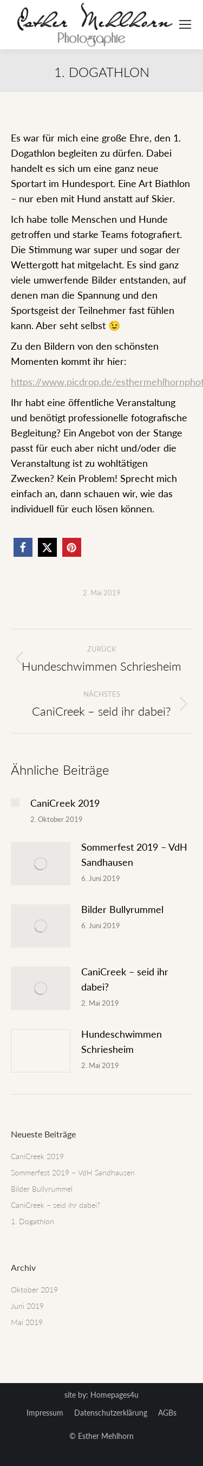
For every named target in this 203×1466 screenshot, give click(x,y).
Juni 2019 (27, 1305)
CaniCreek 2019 (65, 803)
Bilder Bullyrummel (122, 909)
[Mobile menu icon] (185, 24)
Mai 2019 (27, 1322)
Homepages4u (114, 1394)
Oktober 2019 (34, 1289)
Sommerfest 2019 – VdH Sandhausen (134, 854)
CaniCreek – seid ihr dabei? (124, 979)
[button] (23, 547)
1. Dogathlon (32, 1221)
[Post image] (15, 802)
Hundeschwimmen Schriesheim (121, 1041)
